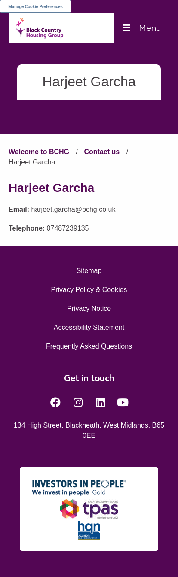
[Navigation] (141, 28)
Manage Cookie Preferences (35, 6)
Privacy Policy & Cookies (89, 289)
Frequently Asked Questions (89, 346)
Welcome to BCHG (39, 151)
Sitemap (89, 270)
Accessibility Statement (89, 327)
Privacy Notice (89, 308)
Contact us (102, 151)
